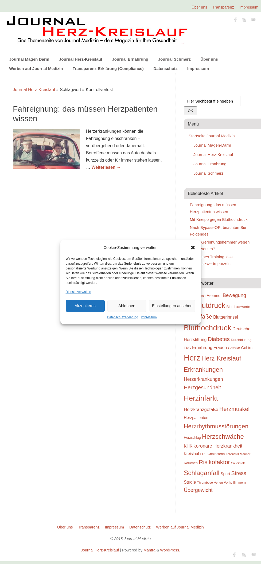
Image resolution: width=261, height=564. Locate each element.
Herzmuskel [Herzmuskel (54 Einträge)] (234, 409)
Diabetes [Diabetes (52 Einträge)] (219, 339)
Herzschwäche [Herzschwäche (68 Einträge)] (223, 436)
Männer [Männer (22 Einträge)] (245, 454)
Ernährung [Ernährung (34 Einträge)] (202, 347)
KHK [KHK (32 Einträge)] (188, 446)
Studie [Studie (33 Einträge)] (190, 482)
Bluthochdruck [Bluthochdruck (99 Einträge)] (207, 328)
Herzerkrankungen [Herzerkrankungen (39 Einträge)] (203, 379)
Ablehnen (126, 305)
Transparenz (223, 7)
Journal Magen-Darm (212, 145)
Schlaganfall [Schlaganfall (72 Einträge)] (201, 472)
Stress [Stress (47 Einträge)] (238, 473)
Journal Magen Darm (29, 59)
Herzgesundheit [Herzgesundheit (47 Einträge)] (202, 387)
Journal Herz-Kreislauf (80, 59)
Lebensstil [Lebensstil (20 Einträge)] (232, 454)
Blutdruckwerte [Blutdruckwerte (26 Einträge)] (238, 307)
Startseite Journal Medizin (212, 136)
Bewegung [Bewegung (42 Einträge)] (234, 295)
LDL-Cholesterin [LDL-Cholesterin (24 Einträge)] (212, 454)
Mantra (149, 550)
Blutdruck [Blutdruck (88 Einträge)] (210, 305)
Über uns (199, 7)
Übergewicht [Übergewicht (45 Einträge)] (198, 490)
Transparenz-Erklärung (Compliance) (108, 68)
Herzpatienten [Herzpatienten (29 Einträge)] (196, 418)
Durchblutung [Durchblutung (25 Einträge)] (241, 340)
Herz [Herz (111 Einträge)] (192, 357)
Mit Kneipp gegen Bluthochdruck (219, 219)
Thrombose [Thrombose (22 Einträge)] (205, 482)
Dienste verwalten (78, 291)
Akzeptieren (85, 305)
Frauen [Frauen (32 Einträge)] (220, 347)
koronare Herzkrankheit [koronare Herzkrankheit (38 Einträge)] (218, 446)
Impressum (149, 317)
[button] (193, 247)
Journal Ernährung (130, 59)
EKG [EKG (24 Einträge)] (187, 348)
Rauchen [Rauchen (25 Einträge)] (191, 463)
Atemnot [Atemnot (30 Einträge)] (214, 295)
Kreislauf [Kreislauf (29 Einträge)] (191, 454)
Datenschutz (165, 68)
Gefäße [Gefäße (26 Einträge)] (234, 348)
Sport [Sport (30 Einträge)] (225, 473)
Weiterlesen (106, 167)
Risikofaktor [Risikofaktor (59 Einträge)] (214, 462)
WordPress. (170, 550)
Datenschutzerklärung (122, 317)
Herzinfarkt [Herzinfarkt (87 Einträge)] (201, 398)
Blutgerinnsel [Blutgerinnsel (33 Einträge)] (225, 317)
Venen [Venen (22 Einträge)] (218, 482)
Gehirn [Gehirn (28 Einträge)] (246, 348)
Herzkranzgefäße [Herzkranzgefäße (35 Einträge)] (201, 409)
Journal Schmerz (174, 59)
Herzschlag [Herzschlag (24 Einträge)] (192, 438)
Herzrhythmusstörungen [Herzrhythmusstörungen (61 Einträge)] (216, 426)
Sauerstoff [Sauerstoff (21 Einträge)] (238, 463)
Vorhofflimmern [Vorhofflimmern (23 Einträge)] (235, 482)
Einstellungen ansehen (172, 305)
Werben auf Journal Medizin (36, 68)
